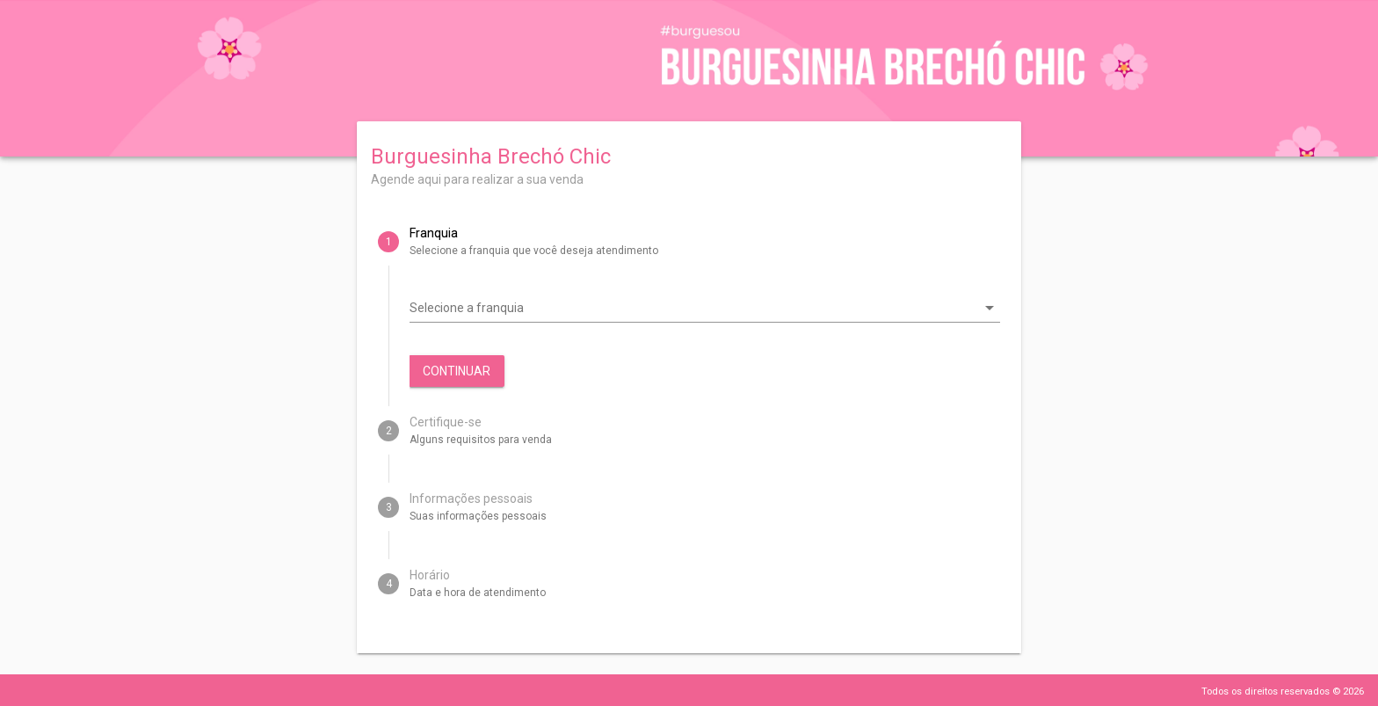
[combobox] (692, 308)
